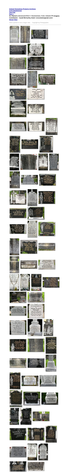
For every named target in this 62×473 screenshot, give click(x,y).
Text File (12, 12)
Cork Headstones (15, 11)
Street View (13, 20)
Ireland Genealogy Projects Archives (22, 9)
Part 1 (11, 14)
